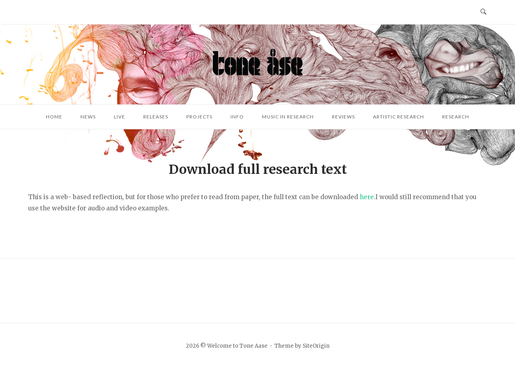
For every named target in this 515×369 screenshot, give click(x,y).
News (88, 117)
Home (54, 117)
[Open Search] (483, 12)
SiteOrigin (316, 345)
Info (237, 117)
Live (119, 117)
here (367, 197)
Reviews (343, 117)
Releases (155, 117)
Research (455, 117)
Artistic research (398, 117)
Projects (199, 117)
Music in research (288, 117)
